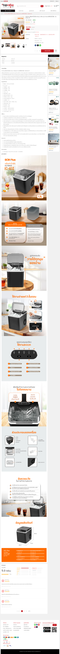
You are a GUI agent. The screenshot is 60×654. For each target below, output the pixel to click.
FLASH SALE (21, 10)
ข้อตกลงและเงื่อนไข (16, 630)
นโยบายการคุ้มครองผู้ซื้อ (17, 628)
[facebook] (35, 45)
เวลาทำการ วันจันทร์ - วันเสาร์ (7, 630)
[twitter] (38, 45)
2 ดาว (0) (39, 572)
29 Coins (37, 32)
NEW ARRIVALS (53, 10)
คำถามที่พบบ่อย (26, 626)
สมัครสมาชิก (52, 1)
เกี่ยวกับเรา (15, 624)
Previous (2, 45)
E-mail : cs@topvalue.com (7, 628)
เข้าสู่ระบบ (57, 1)
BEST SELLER (42, 10)
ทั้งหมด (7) (34, 568)
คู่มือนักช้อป (25, 624)
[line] (40, 45)
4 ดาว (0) (39, 570)
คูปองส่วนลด (31, 10)
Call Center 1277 (5, 624)
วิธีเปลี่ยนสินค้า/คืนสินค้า (27, 628)
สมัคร (55, 625)
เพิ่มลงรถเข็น (47, 51)
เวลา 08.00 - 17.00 (6, 632)
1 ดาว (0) (34, 574)
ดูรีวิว (34, 22)
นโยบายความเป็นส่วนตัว (17, 626)
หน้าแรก (2, 13)
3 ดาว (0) (34, 572)
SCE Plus (34, 24)
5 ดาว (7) (34, 570)
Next (23, 45)
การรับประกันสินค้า (26, 630)
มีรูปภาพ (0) (40, 568)
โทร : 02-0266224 (5, 626)
